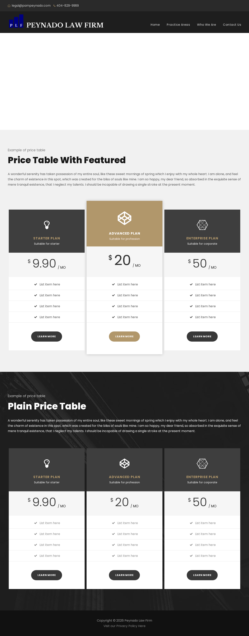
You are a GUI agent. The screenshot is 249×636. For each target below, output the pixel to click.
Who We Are (206, 25)
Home (155, 25)
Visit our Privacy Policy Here (124, 626)
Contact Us (232, 25)
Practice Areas (178, 25)
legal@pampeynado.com (31, 5)
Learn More (47, 336)
